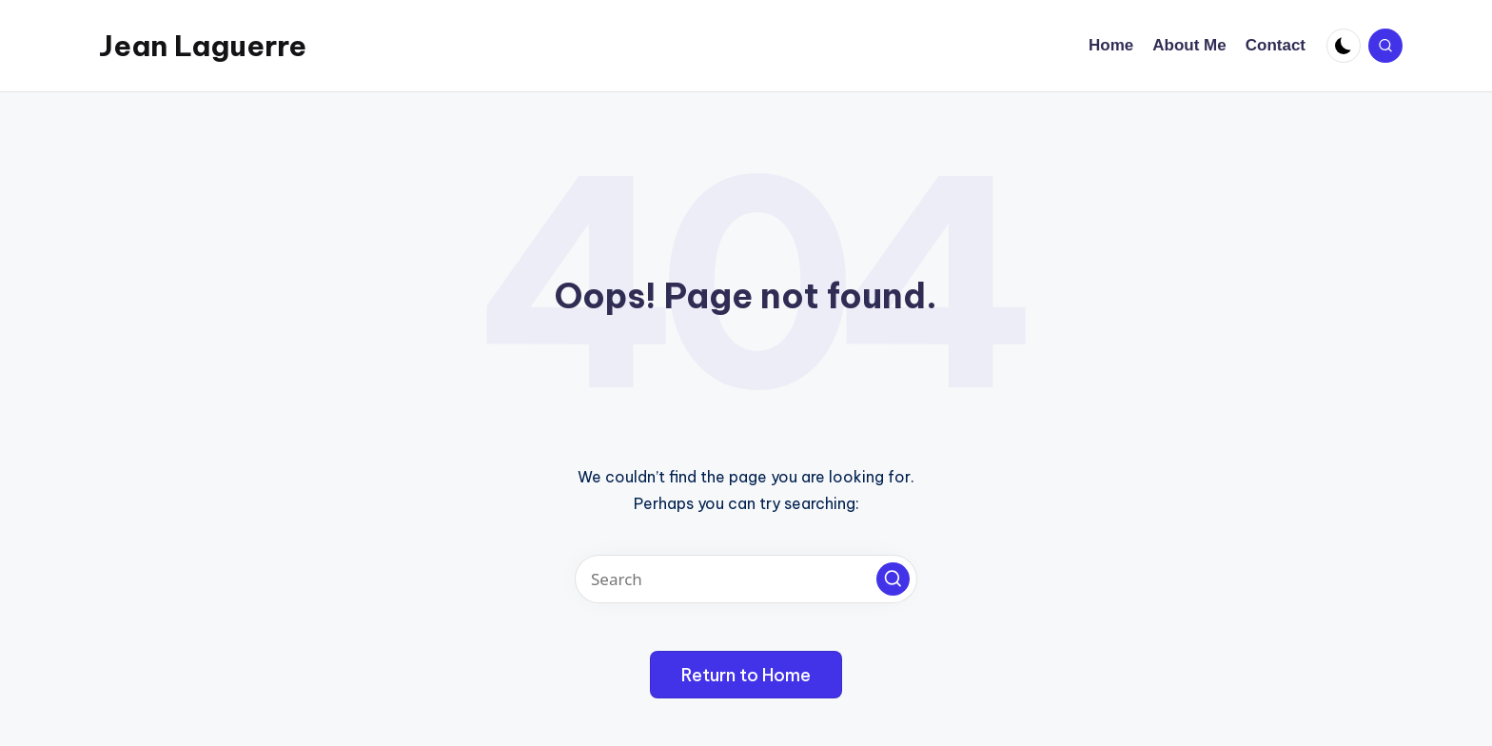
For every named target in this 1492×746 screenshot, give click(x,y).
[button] (893, 579)
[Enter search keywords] (746, 579)
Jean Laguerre (202, 46)
